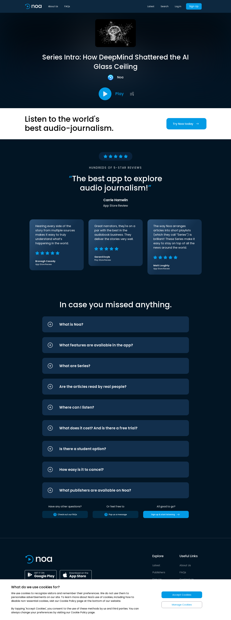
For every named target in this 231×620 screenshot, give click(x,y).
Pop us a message (115, 514)
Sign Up (193, 6)
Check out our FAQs (65, 514)
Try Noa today (186, 123)
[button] (109, 324)
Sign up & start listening (166, 514)
